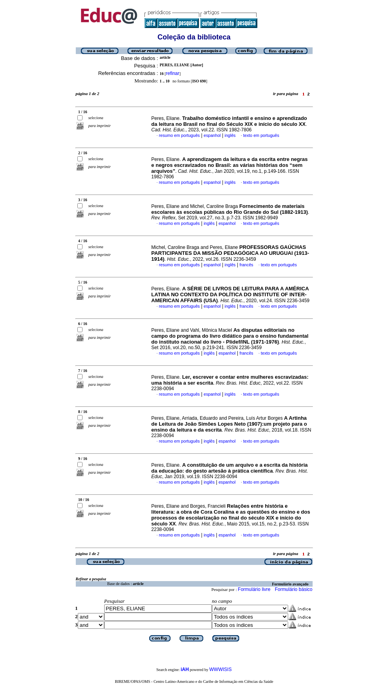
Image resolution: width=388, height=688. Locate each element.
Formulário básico (293, 589)
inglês (230, 135)
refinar (172, 73)
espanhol (212, 135)
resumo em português (179, 135)
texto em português (261, 135)
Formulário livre (254, 589)
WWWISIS (220, 669)
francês (246, 264)
